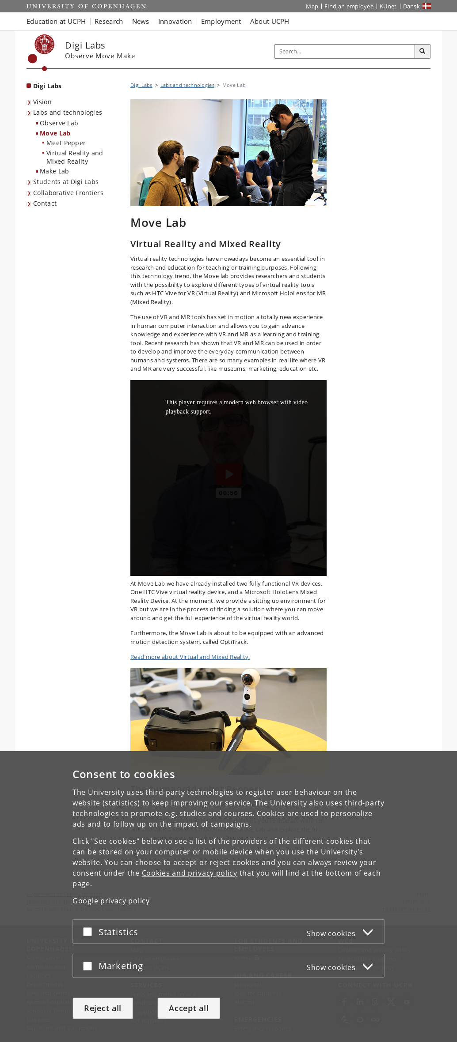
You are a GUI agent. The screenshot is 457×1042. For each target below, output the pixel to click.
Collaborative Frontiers (68, 192)
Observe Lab (59, 123)
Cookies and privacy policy (189, 873)
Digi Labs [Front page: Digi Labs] (47, 86)
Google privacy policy (111, 901)
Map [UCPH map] (312, 6)
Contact (45, 203)
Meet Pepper (66, 143)
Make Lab (54, 171)
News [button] (140, 21)
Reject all (103, 1008)
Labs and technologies (67, 112)
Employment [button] (221, 21)
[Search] (422, 51)
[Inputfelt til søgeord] (344, 51)
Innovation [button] (175, 21)
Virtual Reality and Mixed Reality (74, 157)
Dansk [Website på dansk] (411, 6)
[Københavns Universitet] (41, 52)
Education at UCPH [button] (56, 21)
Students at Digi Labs (66, 181)
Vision (42, 102)
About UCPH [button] (269, 21)
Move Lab (55, 133)
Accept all (189, 1008)
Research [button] (109, 21)
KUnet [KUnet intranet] (388, 6)
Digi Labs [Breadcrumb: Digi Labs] (141, 85)
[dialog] (228, 896)
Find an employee (348, 6)
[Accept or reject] (89, 931)
